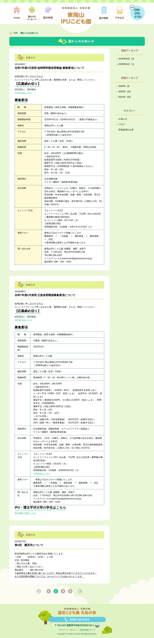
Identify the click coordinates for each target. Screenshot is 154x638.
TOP (15, 33)
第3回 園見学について (29, 545)
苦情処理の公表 (126, 130)
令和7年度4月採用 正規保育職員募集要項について (45, 295)
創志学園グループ (87, 630)
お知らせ (123, 119)
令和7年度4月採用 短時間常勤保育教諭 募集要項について (49, 67)
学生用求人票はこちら (25, 513)
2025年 (122, 91)
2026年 (122, 86)
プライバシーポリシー (68, 630)
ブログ (122, 124)
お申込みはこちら (23, 93)
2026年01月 (124, 64)
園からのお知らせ (29, 33)
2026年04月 (124, 59)
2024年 (122, 97)
